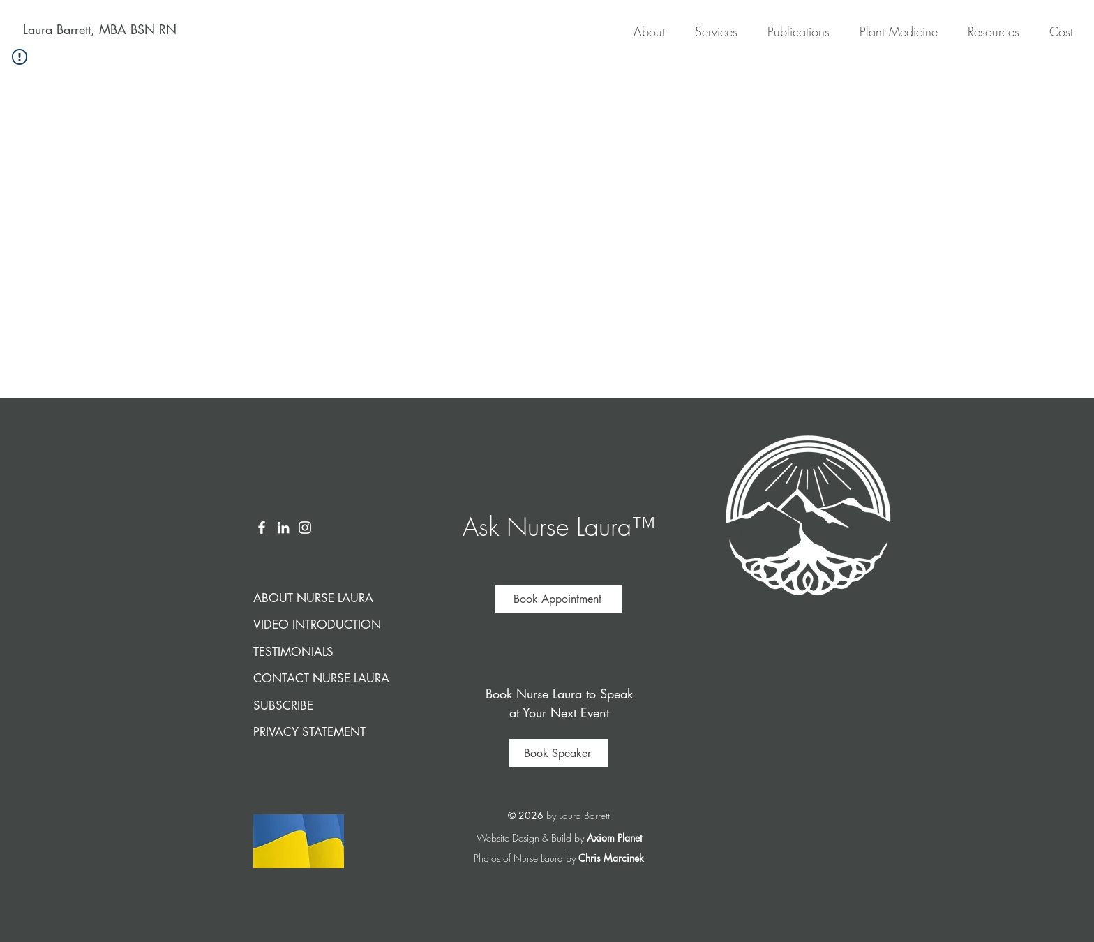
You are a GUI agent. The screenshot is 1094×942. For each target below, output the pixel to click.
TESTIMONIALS (293, 651)
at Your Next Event (559, 712)
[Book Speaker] (558, 753)
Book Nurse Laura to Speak (559, 693)
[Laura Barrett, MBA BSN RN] (99, 30)
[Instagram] (305, 527)
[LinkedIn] (283, 527)
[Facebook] (261, 527)
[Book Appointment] (558, 599)
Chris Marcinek (611, 858)
